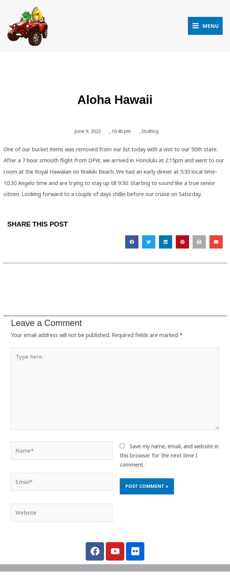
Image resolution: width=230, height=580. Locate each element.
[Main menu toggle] (205, 27)
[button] (131, 244)
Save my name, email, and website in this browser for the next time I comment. (169, 457)
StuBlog (150, 133)
